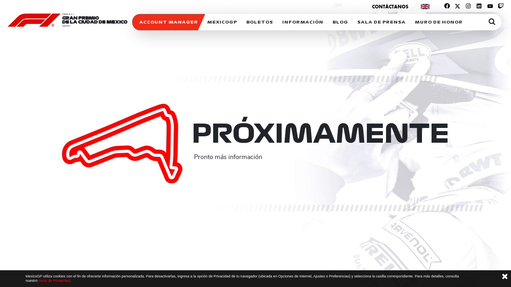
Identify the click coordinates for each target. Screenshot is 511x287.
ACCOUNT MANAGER (168, 22)
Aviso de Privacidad (54, 281)
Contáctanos (390, 7)
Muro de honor (439, 22)
